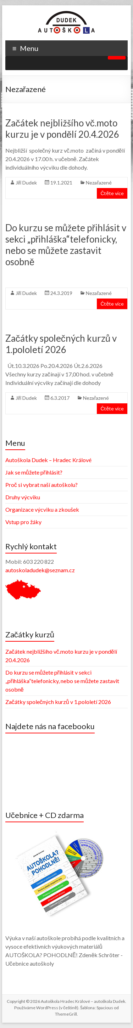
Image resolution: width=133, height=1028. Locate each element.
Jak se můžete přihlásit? (33, 472)
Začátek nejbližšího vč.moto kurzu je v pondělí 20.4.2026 (62, 128)
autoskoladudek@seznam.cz (40, 570)
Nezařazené (99, 183)
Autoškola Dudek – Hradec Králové (48, 459)
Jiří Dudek (26, 183)
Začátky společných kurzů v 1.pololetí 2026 (61, 344)
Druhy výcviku (22, 497)
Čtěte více (112, 193)
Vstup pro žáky (23, 521)
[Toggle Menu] (117, 57)
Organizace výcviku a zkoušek (42, 509)
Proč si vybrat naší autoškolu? (41, 484)
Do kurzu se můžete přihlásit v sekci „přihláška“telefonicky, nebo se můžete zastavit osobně (65, 244)
